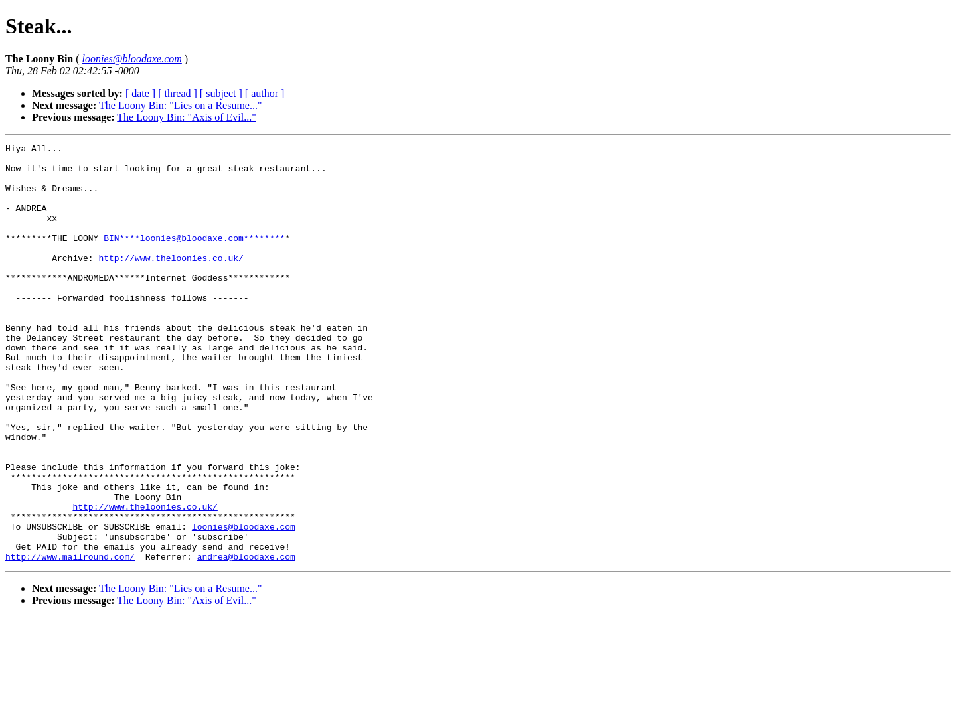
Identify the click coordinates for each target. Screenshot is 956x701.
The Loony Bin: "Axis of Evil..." (186, 117)
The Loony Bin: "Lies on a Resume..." (180, 105)
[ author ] (265, 93)
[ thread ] (177, 93)
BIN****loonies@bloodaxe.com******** (194, 258)
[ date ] (140, 93)
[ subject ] (221, 93)
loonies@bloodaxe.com (243, 604)
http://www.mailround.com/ (70, 640)
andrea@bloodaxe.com (246, 640)
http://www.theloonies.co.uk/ (170, 281)
